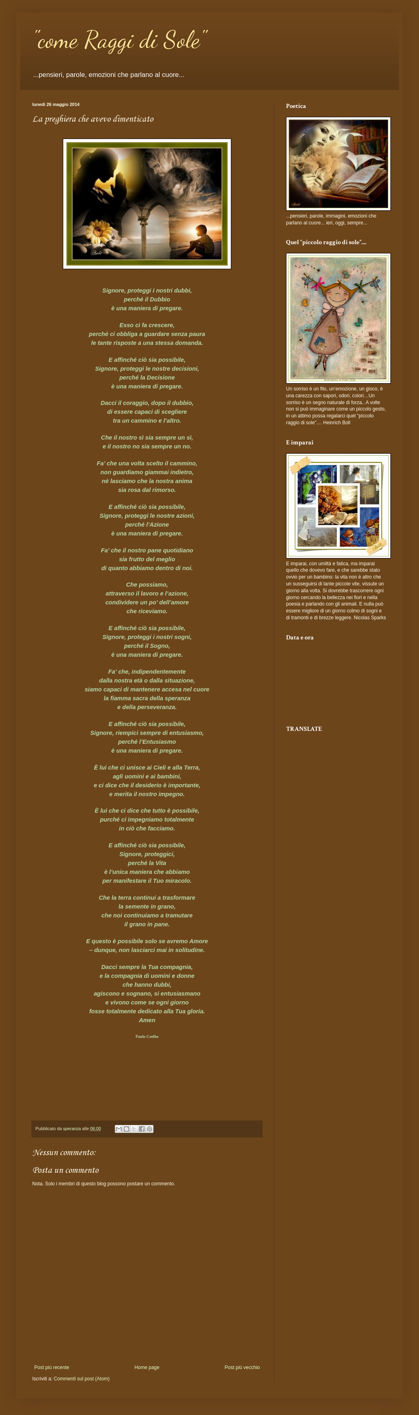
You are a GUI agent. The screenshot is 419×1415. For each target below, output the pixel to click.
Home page (147, 1367)
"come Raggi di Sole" (119, 39)
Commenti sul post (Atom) (82, 1379)
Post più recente (51, 1367)
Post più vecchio (242, 1367)
